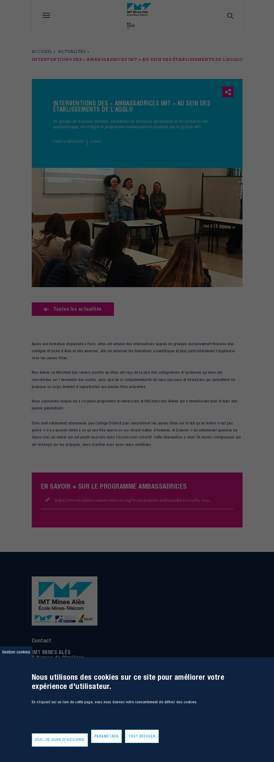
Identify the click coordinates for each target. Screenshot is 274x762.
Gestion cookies (16, 651)
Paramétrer (106, 736)
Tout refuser (141, 736)
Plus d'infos (40, 716)
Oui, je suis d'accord (60, 740)
